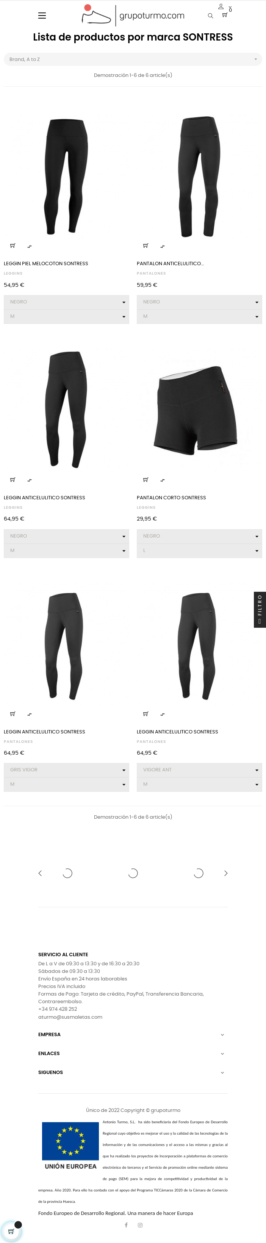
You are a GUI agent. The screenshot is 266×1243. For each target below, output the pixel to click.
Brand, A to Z (135, 59)
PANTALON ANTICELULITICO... (170, 263)
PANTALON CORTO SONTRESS (171, 498)
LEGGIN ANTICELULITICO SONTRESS (44, 498)
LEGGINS (13, 273)
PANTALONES (151, 273)
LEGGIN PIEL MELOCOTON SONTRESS (46, 263)
